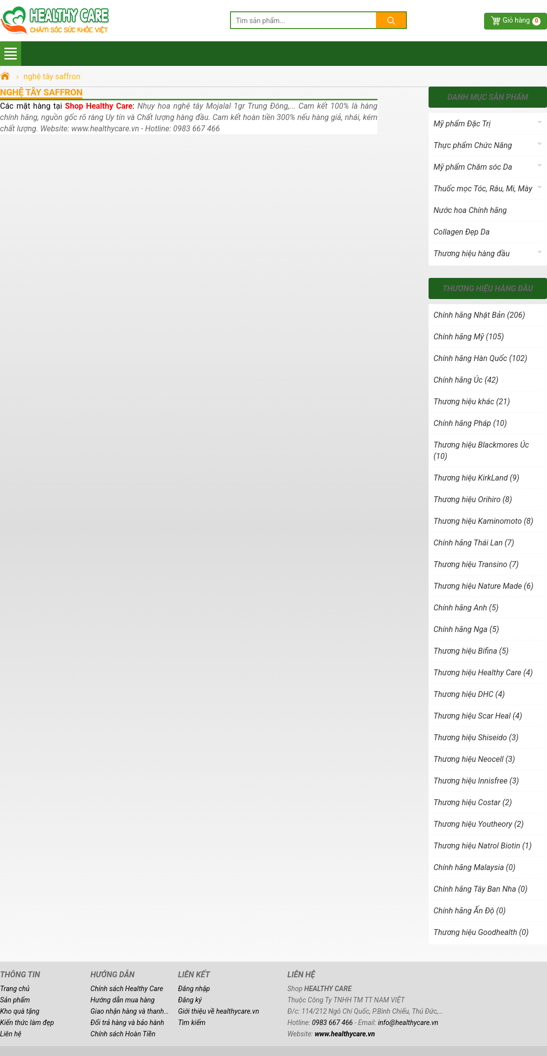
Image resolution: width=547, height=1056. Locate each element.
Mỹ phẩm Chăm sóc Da (472, 167)
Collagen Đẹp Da (461, 232)
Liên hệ (10, 1034)
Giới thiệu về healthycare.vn (218, 1011)
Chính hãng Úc (465, 380)
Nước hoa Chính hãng (470, 210)
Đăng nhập (194, 989)
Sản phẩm (15, 1000)
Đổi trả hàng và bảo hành (127, 1022)
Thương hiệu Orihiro (472, 499)
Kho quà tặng (19, 1011)
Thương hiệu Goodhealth (481, 932)
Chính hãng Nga (466, 629)
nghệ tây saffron (41, 92)
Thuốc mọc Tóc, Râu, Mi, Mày (482, 188)
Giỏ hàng (522, 21)
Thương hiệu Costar (472, 802)
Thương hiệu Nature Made (483, 586)
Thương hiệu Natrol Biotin (482, 845)
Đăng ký (190, 1000)
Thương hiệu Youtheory (478, 824)
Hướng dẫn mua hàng (122, 1000)
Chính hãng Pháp (470, 423)
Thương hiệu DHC (469, 694)
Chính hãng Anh (465, 607)
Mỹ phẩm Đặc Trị (461, 123)
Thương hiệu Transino (475, 564)
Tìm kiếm (191, 1022)
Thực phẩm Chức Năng (472, 145)
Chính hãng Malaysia (474, 867)
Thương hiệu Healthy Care (483, 672)
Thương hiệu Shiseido (475, 737)
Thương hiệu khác (471, 401)
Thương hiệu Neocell (474, 759)
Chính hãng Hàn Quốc (480, 358)
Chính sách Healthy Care (126, 989)
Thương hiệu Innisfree (476, 780)
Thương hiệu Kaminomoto (483, 521)
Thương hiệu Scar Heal (477, 716)
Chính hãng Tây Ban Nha (480, 889)
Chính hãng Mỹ (468, 336)
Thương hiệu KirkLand (476, 478)
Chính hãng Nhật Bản (479, 315)
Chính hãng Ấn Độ (469, 910)
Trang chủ (14, 989)
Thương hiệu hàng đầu (471, 253)
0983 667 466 (332, 1022)
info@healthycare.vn (408, 1022)
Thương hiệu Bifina (471, 651)
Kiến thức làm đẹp (27, 1022)
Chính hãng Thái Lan (473, 542)
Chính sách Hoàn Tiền (122, 1034)
